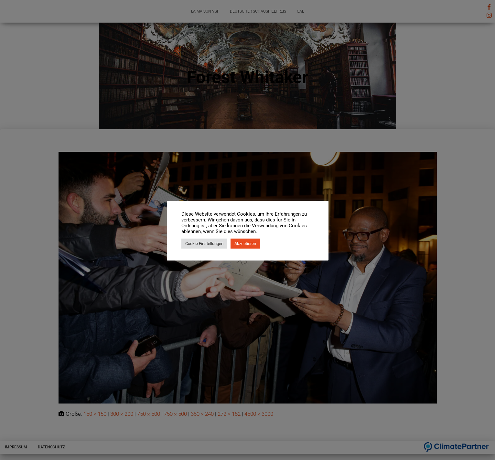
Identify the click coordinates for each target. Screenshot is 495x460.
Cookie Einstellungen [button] (204, 243)
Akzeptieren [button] (245, 243)
